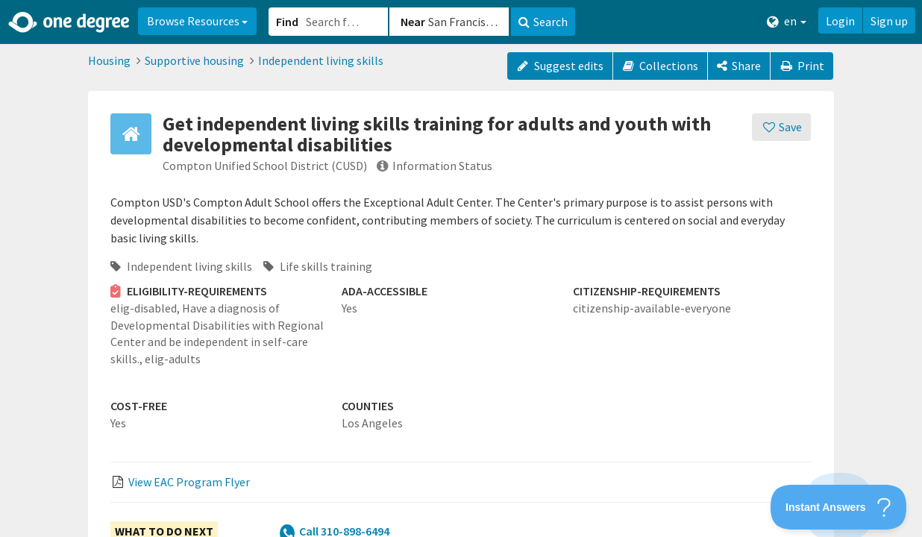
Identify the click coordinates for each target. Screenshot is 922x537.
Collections (660, 65)
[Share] (739, 66)
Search (543, 21)
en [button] (786, 21)
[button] (461, 268)
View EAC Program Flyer (189, 481)
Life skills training (317, 266)
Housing (109, 60)
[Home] (70, 22)
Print (802, 65)
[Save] (781, 127)
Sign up (889, 20)
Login (840, 20)
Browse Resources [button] (197, 20)
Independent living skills (320, 60)
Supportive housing (194, 60)
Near (413, 21)
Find (287, 21)
